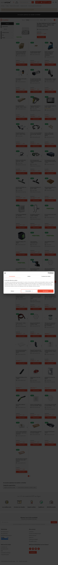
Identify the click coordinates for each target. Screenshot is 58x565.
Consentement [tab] (12, 276)
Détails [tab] (29, 276)
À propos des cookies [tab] (46, 276)
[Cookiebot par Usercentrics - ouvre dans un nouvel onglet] (49, 273)
